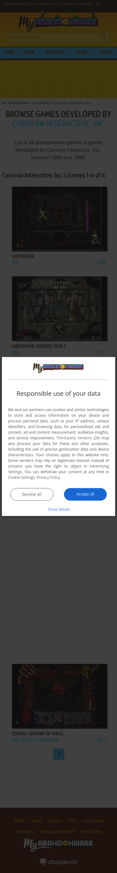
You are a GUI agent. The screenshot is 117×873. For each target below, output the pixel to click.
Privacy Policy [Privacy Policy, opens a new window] (48, 477)
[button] (58, 509)
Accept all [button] (85, 493)
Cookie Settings (21, 477)
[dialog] (58, 436)
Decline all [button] (31, 494)
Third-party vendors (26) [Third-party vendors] (78, 437)
